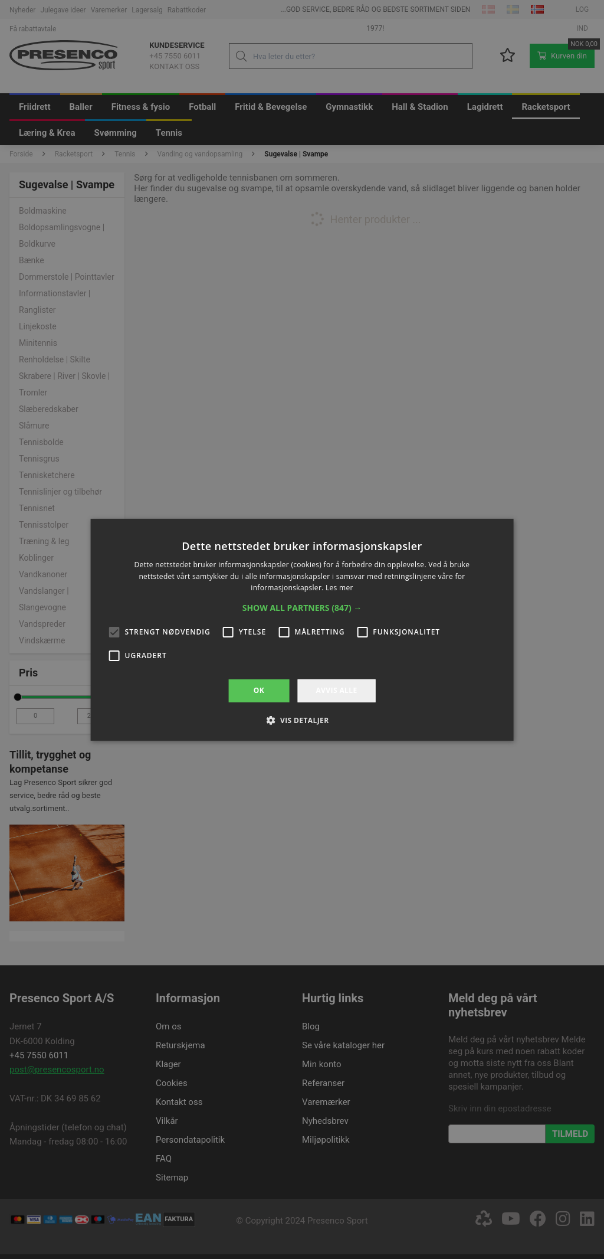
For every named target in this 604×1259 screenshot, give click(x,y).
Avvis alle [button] (336, 690)
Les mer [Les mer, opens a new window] (339, 588)
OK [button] (259, 690)
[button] (302, 608)
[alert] (302, 629)
